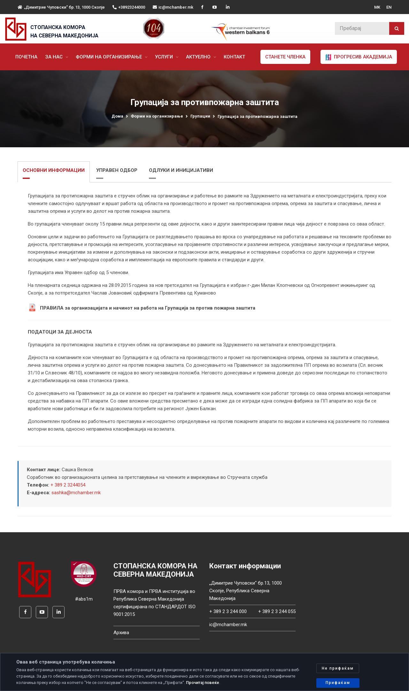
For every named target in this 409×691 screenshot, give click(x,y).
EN (388, 7)
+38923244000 (128, 7)
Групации (200, 116)
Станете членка (285, 57)
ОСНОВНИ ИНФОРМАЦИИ (54, 170)
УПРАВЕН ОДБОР (116, 170)
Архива (121, 632)
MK (377, 7)
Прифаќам (338, 682)
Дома (117, 116)
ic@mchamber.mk (173, 7)
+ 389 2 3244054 (67, 485)
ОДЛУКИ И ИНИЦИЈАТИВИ (181, 170)
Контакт (234, 57)
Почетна (26, 57)
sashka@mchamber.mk (76, 492)
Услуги (164, 57)
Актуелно (199, 57)
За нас (54, 57)
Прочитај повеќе (202, 682)
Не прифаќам (338, 668)
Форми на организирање (109, 57)
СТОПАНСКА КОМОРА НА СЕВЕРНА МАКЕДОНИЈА (64, 31)
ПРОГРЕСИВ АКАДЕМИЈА (358, 57)
